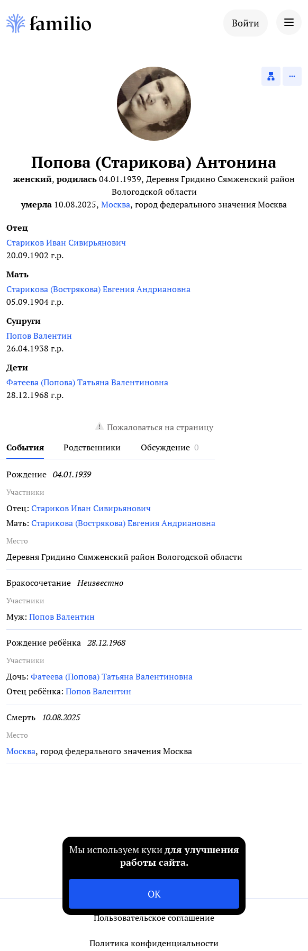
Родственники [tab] (92, 447)
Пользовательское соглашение (154, 917)
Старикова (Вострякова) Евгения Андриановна (98, 289)
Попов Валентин (39, 335)
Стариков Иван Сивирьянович (66, 242)
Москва (115, 204)
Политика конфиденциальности (154, 943)
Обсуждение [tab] (165, 447)
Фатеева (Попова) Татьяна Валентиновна (87, 382)
